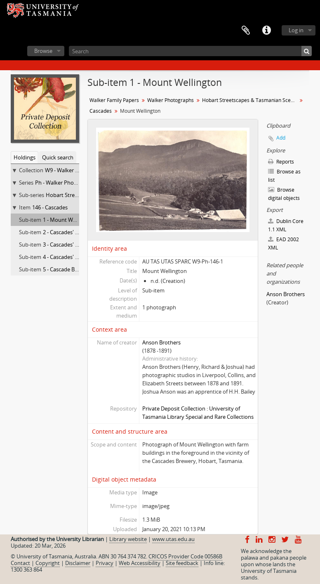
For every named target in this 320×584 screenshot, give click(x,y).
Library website (128, 539)
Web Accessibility (139, 563)
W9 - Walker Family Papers (77, 170)
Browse (43, 51)
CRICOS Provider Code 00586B (185, 556)
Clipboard (245, 30)
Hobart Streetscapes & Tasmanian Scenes (250, 100)
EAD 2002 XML (283, 243)
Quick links (266, 30)
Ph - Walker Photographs (65, 182)
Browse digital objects (284, 194)
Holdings (24, 157)
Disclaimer (77, 563)
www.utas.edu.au (173, 539)
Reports (281, 161)
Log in (296, 30)
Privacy (104, 563)
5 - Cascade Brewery (67, 269)
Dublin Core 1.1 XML (286, 225)
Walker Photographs (170, 100)
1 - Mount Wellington (68, 219)
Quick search (57, 157)
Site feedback (182, 563)
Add (280, 137)
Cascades (100, 110)
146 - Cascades (50, 207)
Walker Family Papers (114, 100)
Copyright (47, 563)
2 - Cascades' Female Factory (78, 232)
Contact (20, 563)
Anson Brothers (161, 342)
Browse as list (284, 175)
